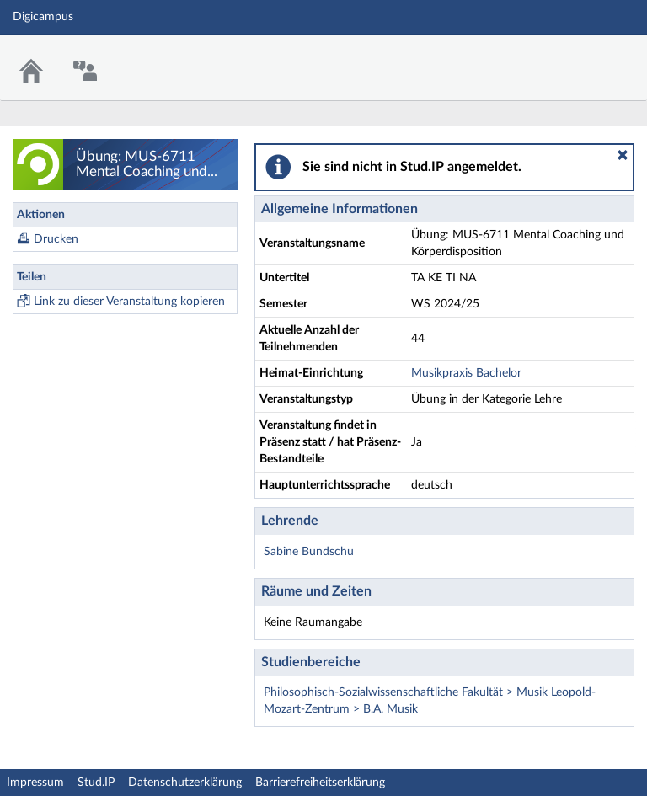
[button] (622, 155)
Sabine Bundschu (309, 552)
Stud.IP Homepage (582, 57)
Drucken (56, 239)
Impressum (35, 782)
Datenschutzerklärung (185, 782)
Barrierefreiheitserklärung (320, 782)
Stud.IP (96, 782)
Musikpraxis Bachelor (466, 373)
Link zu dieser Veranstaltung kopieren (129, 301)
